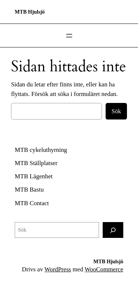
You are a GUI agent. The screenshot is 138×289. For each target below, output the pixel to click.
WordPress (58, 269)
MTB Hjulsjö (30, 12)
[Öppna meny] (69, 35)
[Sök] (113, 230)
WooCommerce (104, 269)
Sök (116, 111)
